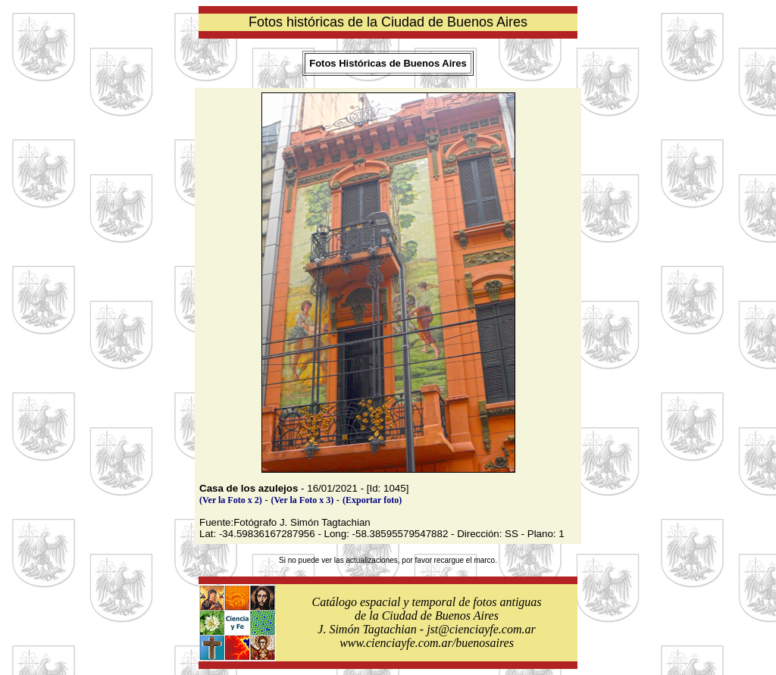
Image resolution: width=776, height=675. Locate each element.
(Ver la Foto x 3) (302, 500)
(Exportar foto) (372, 500)
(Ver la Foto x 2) (230, 500)
